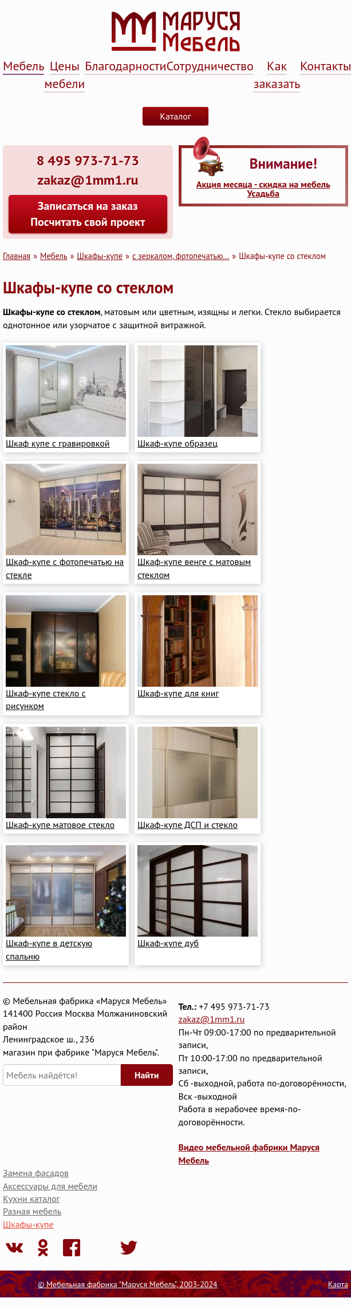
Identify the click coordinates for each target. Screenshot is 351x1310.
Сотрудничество (210, 66)
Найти (147, 1075)
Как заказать (277, 74)
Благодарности (125, 66)
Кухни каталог (31, 1198)
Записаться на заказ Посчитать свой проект (87, 213)
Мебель (23, 66)
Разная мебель (32, 1211)
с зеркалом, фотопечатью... (180, 255)
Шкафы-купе (100, 255)
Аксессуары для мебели (50, 1186)
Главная (16, 255)
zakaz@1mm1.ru (212, 1019)
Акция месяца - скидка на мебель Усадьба (263, 188)
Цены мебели (64, 74)
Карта (338, 1284)
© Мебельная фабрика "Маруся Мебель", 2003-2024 (128, 1284)
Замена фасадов (36, 1172)
